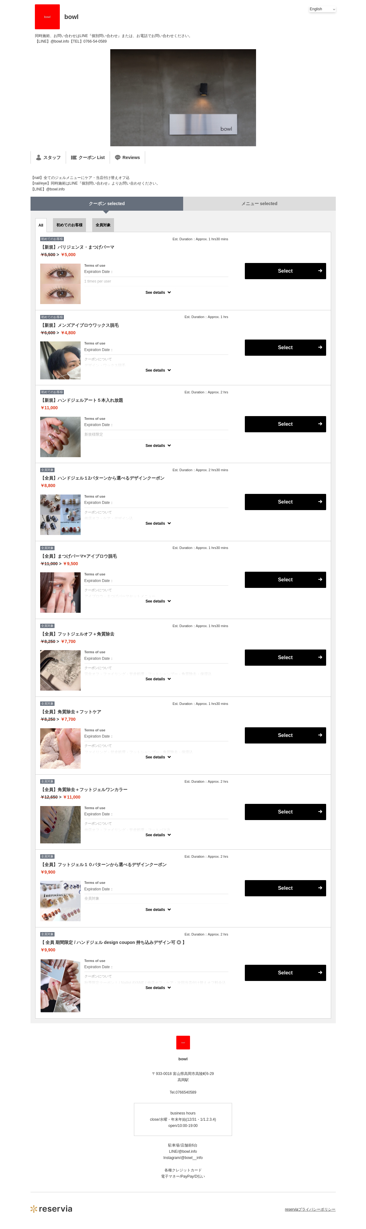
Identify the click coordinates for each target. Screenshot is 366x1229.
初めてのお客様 (69, 225)
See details (155, 292)
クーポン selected (107, 203)
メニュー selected (259, 203)
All (41, 225)
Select (285, 271)
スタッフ (48, 157)
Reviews (127, 157)
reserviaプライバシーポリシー (310, 1209)
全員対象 (103, 225)
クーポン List (88, 157)
